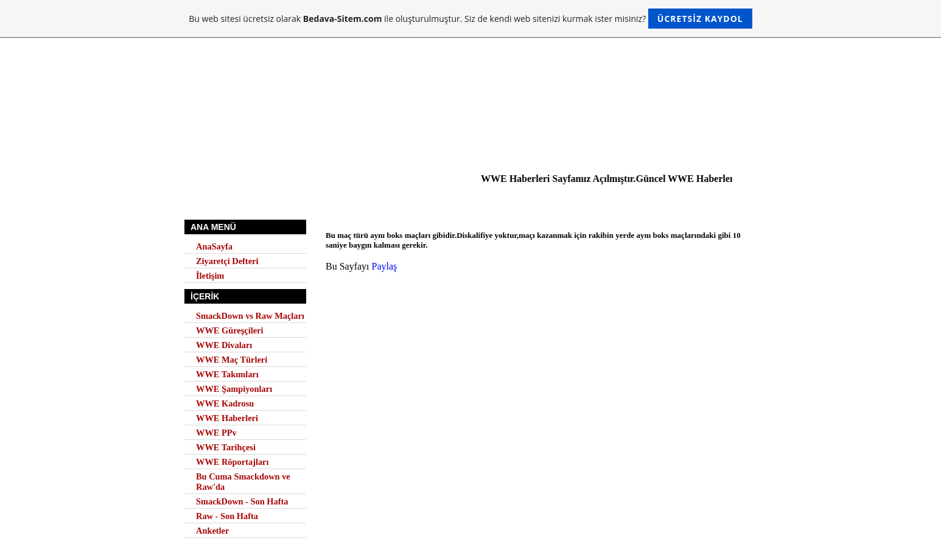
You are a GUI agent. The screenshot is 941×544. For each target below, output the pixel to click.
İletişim (210, 276)
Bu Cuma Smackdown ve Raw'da (243, 482)
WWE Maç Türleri (231, 359)
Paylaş (384, 266)
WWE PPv (216, 433)
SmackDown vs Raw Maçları (250, 316)
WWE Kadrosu (225, 403)
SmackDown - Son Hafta (242, 501)
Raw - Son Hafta (227, 516)
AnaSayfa (214, 246)
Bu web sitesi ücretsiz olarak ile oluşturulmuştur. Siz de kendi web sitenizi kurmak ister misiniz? (470, 19)
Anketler (212, 530)
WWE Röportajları (232, 462)
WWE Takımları (227, 374)
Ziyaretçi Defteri (227, 261)
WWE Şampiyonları (234, 389)
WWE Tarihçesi (226, 447)
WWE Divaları (224, 345)
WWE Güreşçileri (229, 330)
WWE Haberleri (227, 418)
